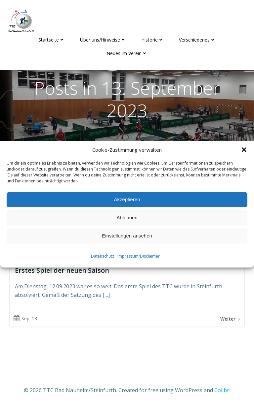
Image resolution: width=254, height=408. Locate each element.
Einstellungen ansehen (127, 235)
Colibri (222, 390)
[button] (244, 149)
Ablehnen (126, 217)
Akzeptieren (127, 199)
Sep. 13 (25, 318)
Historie (152, 40)
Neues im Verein (127, 53)
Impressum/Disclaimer (138, 256)
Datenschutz (102, 256)
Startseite (51, 40)
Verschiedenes (197, 40)
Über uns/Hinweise (103, 40)
